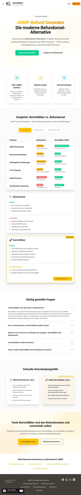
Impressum (39, 490)
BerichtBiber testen (28, 442)
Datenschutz (53, 487)
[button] (3, 4)
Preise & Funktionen (35, 464)
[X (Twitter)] (70, 480)
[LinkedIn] (74, 480)
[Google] (66, 480)
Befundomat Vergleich (48, 483)
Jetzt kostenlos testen (62, 279)
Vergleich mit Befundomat (53, 53)
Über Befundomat (39, 130)
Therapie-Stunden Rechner (30, 483)
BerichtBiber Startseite (16, 464)
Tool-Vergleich (25, 130)
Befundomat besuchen (51, 442)
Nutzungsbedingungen (39, 487)
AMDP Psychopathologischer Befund (38, 480)
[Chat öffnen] (13, 490)
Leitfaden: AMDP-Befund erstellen (58, 464)
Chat (21, 490)
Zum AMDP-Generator (40, 468)
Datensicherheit (25, 487)
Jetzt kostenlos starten (27, 53)
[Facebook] (63, 480)
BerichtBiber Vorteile (54, 130)
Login (68, 3)
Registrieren (76, 3)
